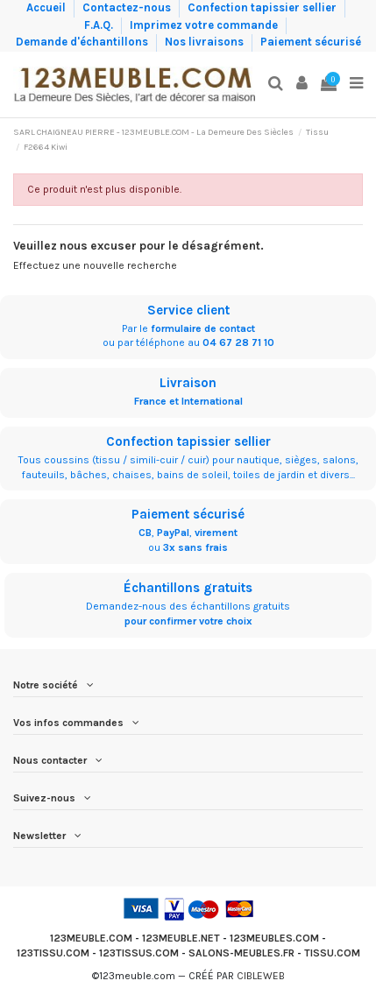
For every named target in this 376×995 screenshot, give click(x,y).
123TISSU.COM (53, 953)
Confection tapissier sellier (263, 7)
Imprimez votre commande (205, 24)
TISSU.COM (332, 953)
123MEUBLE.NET (181, 938)
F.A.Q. (100, 24)
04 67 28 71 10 (238, 342)
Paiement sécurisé (310, 41)
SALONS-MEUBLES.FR (241, 953)
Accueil (47, 7)
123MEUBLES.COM (274, 938)
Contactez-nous (128, 7)
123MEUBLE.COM (91, 938)
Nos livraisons (205, 41)
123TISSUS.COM (139, 953)
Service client (188, 310)
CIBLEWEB (261, 976)
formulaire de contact (203, 328)
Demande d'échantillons (83, 41)
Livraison (188, 383)
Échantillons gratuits (188, 588)
